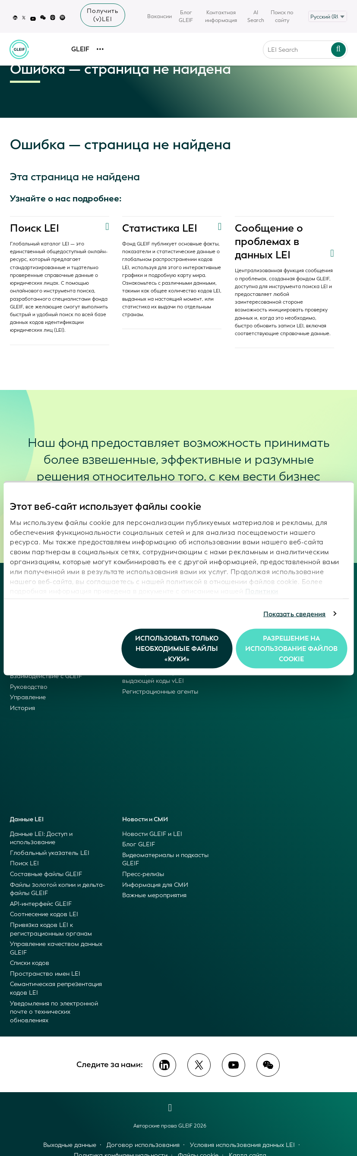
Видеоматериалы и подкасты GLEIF (165, 859)
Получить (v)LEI (103, 15)
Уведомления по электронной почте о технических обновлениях (54, 1011)
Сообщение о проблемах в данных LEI (269, 241)
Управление (28, 697)
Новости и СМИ (145, 819)
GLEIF (80, 45)
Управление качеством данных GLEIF (56, 948)
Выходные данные (69, 1145)
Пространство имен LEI (45, 974)
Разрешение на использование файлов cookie (291, 648)
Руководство (28, 687)
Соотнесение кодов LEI (44, 914)
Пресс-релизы (143, 874)
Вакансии (159, 16)
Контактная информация (221, 16)
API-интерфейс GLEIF (41, 904)
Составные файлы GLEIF (46, 874)
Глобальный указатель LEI (49, 853)
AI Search (255, 16)
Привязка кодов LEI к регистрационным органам (51, 929)
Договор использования (143, 1145)
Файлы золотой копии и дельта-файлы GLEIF (57, 889)
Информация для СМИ (155, 885)
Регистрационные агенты (160, 692)
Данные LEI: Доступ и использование (41, 838)
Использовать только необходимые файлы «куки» (176, 648)
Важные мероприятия (154, 895)
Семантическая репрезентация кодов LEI (56, 988)
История (22, 708)
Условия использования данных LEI (242, 1145)
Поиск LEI (35, 228)
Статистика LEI (160, 228)
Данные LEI (27, 819)
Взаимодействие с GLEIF (46, 676)
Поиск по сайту (282, 16)
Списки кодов (29, 963)
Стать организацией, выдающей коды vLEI (153, 677)
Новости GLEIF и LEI (152, 834)
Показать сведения (294, 613)
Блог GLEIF (186, 16)
